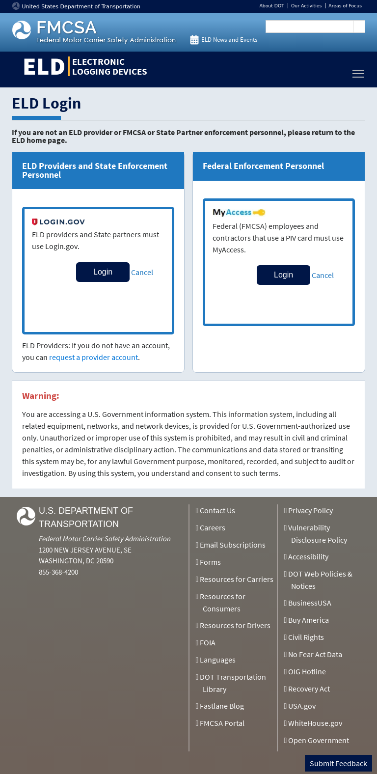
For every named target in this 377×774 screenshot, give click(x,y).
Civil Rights (306, 637)
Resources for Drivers (235, 625)
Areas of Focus (345, 5)
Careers (212, 527)
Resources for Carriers (236, 579)
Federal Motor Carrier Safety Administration (105, 538)
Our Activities (306, 5)
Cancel (142, 272)
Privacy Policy (310, 510)
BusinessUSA (309, 603)
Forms (210, 562)
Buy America (308, 620)
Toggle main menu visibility (358, 71)
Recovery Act (309, 688)
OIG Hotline (307, 671)
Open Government (318, 740)
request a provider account (93, 357)
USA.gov (302, 706)
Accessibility (308, 556)
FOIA (207, 642)
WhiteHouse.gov (315, 723)
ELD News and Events (229, 39)
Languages (218, 659)
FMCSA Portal (222, 723)
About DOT (271, 5)
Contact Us (217, 510)
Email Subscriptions (233, 545)
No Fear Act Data (315, 654)
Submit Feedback (338, 763)
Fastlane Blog (222, 706)
